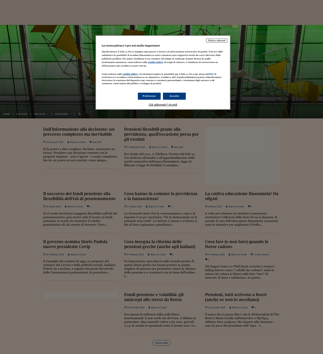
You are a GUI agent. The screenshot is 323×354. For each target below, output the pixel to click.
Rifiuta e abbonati (216, 40)
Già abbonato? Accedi (163, 104)
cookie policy (155, 62)
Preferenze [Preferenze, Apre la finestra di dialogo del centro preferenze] (149, 96)
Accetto (174, 96)
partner (210, 74)
